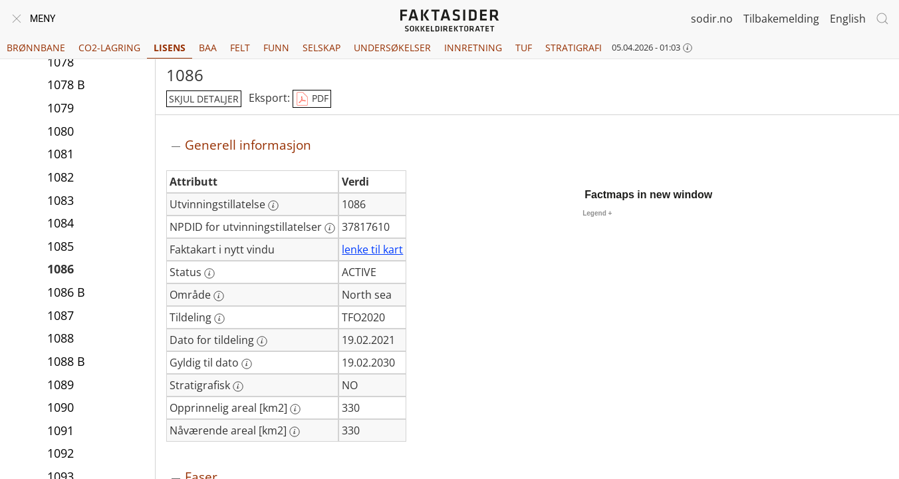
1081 (60, 154)
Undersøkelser (392, 47)
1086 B (66, 292)
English (848, 18)
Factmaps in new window (648, 194)
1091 (60, 430)
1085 (60, 246)
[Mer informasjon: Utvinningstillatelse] (273, 205)
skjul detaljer (204, 98)
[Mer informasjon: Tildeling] (219, 318)
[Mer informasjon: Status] (209, 273)
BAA (208, 47)
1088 (60, 338)
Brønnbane (36, 47)
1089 (60, 385)
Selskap (321, 47)
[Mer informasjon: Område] (218, 296)
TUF (523, 47)
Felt (240, 47)
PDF (311, 99)
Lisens (170, 47)
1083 (60, 200)
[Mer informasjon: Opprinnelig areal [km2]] (295, 409)
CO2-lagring (109, 47)
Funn (276, 47)
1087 (60, 315)
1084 (60, 223)
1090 (60, 407)
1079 (60, 108)
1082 (60, 177)
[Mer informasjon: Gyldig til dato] (246, 364)
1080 (60, 131)
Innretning (473, 47)
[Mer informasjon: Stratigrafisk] (238, 386)
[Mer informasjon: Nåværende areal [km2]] (294, 431)
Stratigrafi (573, 47)
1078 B (66, 84)
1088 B (66, 361)
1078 (60, 62)
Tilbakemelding (781, 18)
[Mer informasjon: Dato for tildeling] (262, 341)
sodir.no (712, 18)
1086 (60, 269)
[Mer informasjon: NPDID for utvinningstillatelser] (329, 228)
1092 (60, 453)
